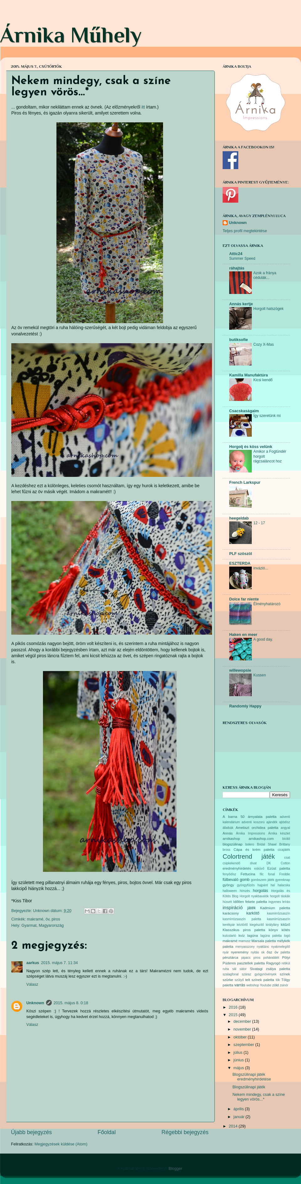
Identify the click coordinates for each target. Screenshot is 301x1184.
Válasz (32, 984)
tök (278, 980)
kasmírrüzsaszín (278, 919)
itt (143, 106)
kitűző (285, 924)
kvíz (242, 935)
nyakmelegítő (280, 946)
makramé (35, 919)
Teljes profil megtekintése (245, 231)
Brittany (284, 844)
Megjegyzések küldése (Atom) (60, 1144)
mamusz (245, 941)
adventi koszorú (252, 822)
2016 (234, 1007)
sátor (243, 969)
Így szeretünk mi (267, 415)
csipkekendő (231, 863)
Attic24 (235, 254)
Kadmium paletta (275, 908)
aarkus (32, 963)
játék (251, 908)
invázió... (260, 568)
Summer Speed (242, 258)
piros (56, 919)
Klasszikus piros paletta (244, 930)
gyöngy (228, 885)
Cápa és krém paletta (254, 849)
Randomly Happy (245, 706)
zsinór (284, 985)
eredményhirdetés (237, 868)
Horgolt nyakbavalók (254, 896)
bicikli (286, 838)
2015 (234, 1015)
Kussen (259, 675)
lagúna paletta (271, 935)
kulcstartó (229, 935)
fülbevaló (230, 879)
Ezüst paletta (278, 868)
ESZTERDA (240, 563)
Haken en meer (243, 634)
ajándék (271, 822)
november (243, 1029)
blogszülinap (232, 844)
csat (287, 857)
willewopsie (240, 670)
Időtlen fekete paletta (250, 902)
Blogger (175, 1168)
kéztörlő (242, 924)
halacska (283, 885)
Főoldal (107, 1132)
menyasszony (245, 946)
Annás (228, 833)
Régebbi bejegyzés (185, 1132)
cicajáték (284, 849)
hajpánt (262, 885)
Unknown (35, 1003)
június (239, 1060)
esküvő (259, 868)
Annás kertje (241, 304)
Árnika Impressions (250, 833)
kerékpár (229, 924)
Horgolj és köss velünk (250, 447)
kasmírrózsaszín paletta (242, 919)
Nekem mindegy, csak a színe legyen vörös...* (258, 1096)
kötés (286, 930)
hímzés (245, 891)
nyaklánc (263, 946)
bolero (249, 844)
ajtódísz (284, 822)
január (240, 1117)
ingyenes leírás (279, 902)
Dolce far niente (244, 599)
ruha (226, 969)
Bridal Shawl (266, 844)
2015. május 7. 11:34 (59, 963)
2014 (234, 1126)
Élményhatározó (267, 604)
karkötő (252, 913)
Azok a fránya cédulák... (264, 275)
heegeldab (239, 518)
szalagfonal (231, 974)
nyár (226, 952)
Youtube (266, 985)
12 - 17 (259, 523)
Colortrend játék (249, 856)
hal (273, 885)
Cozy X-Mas (263, 344)
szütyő (239, 980)
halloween (230, 891)
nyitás (255, 952)
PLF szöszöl (240, 554)
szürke (228, 980)
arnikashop (231, 838)
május (239, 1068)
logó (287, 935)
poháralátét (271, 957)
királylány (272, 924)
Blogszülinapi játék (248, 1087)
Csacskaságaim (244, 411)
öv (47, 919)
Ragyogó (273, 963)
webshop (252, 985)
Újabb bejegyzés (31, 1132)
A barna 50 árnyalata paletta (250, 817)
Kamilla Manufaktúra (248, 375)
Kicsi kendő (262, 380)
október (241, 1037)
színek (285, 974)
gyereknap (282, 880)
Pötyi (286, 957)
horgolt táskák (280, 896)
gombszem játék (262, 880)
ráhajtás (236, 268)
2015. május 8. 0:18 (71, 1003)
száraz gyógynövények (259, 974)
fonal (271, 874)
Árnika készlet (279, 833)
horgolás (260, 890)
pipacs (246, 957)
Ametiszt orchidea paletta (256, 827)
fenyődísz (229, 874)
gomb (245, 879)
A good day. (263, 639)
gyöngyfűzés (246, 885)
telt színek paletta (259, 980)
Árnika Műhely (71, 35)
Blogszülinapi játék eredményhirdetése (251, 1076)
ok (263, 952)
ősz (269, 952)
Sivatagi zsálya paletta (270, 969)
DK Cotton (278, 863)
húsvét (227, 902)
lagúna (252, 935)
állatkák (228, 827)
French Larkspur (244, 482)
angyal (285, 827)
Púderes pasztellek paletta (244, 963)
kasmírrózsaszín (278, 913)
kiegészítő (257, 924)
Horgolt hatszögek (268, 309)
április (239, 1109)
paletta (285, 952)
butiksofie (238, 340)
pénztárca (230, 957)
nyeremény (240, 952)
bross (226, 849)
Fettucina (247, 874)
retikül (286, 963)
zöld (275, 985)
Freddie (284, 874)
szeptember (244, 1045)
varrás (239, 985)
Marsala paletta (263, 941)
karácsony (231, 913)
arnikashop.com (261, 838)
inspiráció (233, 907)
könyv (273, 930)
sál (234, 969)
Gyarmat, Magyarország (42, 925)
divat (253, 863)
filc (261, 874)
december (243, 1021)
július (239, 1052)
